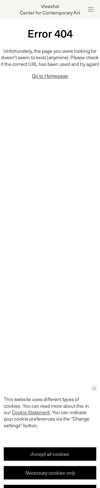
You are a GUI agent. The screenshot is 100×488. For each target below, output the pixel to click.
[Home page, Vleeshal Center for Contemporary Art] (50, 9)
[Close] (94, 420)
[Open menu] (90, 9)
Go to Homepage (50, 76)
